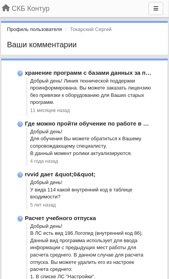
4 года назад (44, 161)
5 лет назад (43, 205)
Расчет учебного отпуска (60, 218)
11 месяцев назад (50, 110)
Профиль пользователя (34, 29)
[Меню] (156, 8)
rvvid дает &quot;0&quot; (60, 174)
